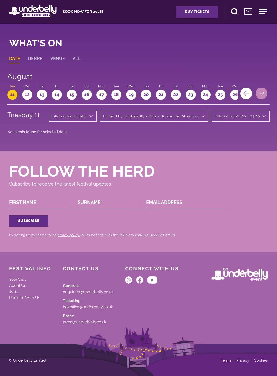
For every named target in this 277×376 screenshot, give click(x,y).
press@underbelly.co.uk (84, 322)
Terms (226, 360)
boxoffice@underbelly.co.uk (88, 307)
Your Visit (17, 279)
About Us (17, 285)
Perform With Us (24, 297)
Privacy (242, 360)
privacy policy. (68, 235)
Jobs (13, 291)
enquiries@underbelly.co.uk (88, 292)
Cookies (261, 360)
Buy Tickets (197, 12)
